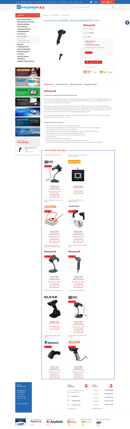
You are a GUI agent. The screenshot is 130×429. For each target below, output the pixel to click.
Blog (81, 2)
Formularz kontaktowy (22, 403)
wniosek (110, 72)
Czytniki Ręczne (65, 15)
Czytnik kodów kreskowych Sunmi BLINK (53, 200)
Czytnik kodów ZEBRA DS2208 (76, 290)
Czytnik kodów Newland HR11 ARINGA (52, 336)
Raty (43, 2)
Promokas (30, 7)
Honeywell (91, 29)
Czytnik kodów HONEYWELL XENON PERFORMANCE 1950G (31, 148)
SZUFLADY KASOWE (23, 56)
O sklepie (23, 2)
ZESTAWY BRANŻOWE (23, 24)
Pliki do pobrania (76, 84)
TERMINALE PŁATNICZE (24, 29)
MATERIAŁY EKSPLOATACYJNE (25, 61)
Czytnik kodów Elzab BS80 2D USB (53, 290)
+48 (75, 400)
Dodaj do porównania (90, 67)
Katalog (18, 2)
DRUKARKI (20, 44)
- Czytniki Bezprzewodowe (28, 42)
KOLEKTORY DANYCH (23, 51)
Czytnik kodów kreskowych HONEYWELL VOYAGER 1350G (52, 245)
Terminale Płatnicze (62, 2)
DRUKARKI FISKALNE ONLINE (25, 22)
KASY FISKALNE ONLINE (24, 19)
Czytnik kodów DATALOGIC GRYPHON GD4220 (75, 200)
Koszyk (106, 2)
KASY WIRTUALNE (22, 26)
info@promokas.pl (72, 408)
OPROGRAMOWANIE (23, 31)
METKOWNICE (21, 59)
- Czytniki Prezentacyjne (28, 40)
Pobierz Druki (37, 2)
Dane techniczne (62, 84)
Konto (96, 2)
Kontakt (76, 2)
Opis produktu (49, 84)
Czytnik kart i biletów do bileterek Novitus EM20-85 (77, 155)
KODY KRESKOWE (22, 36)
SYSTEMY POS (21, 34)
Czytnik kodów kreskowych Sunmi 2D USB (77, 336)
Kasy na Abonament (51, 2)
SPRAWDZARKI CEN (22, 47)
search (113, 7)
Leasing (70, 2)
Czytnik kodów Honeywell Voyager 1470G (77, 245)
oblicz (94, 72)
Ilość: (86, 58)
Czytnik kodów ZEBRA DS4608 (52, 155)
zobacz (54, 196)
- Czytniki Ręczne (28, 38)
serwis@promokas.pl (97, 408)
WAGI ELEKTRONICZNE (23, 49)
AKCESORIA (20, 54)
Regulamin (30, 2)
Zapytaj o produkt (90, 84)
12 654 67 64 (75, 396)
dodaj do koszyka (95, 62)
